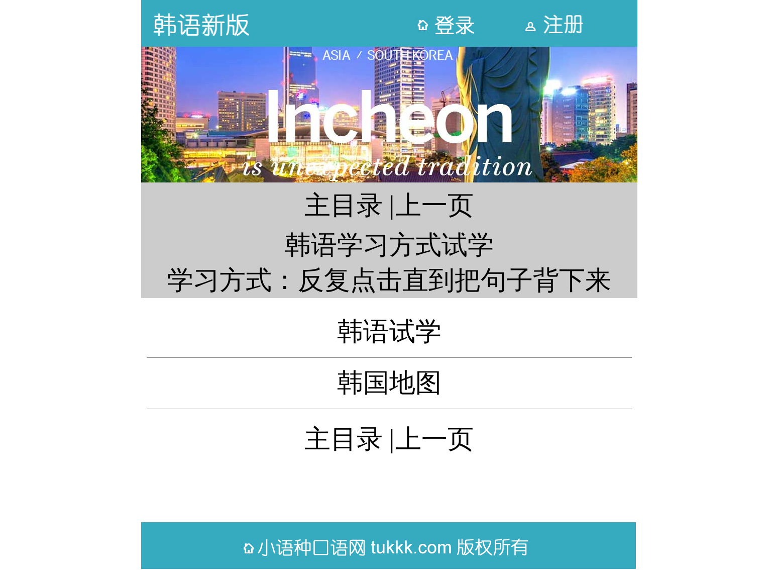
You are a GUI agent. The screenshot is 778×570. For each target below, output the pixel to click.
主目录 (343, 205)
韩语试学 (389, 331)
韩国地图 (389, 382)
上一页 (434, 205)
